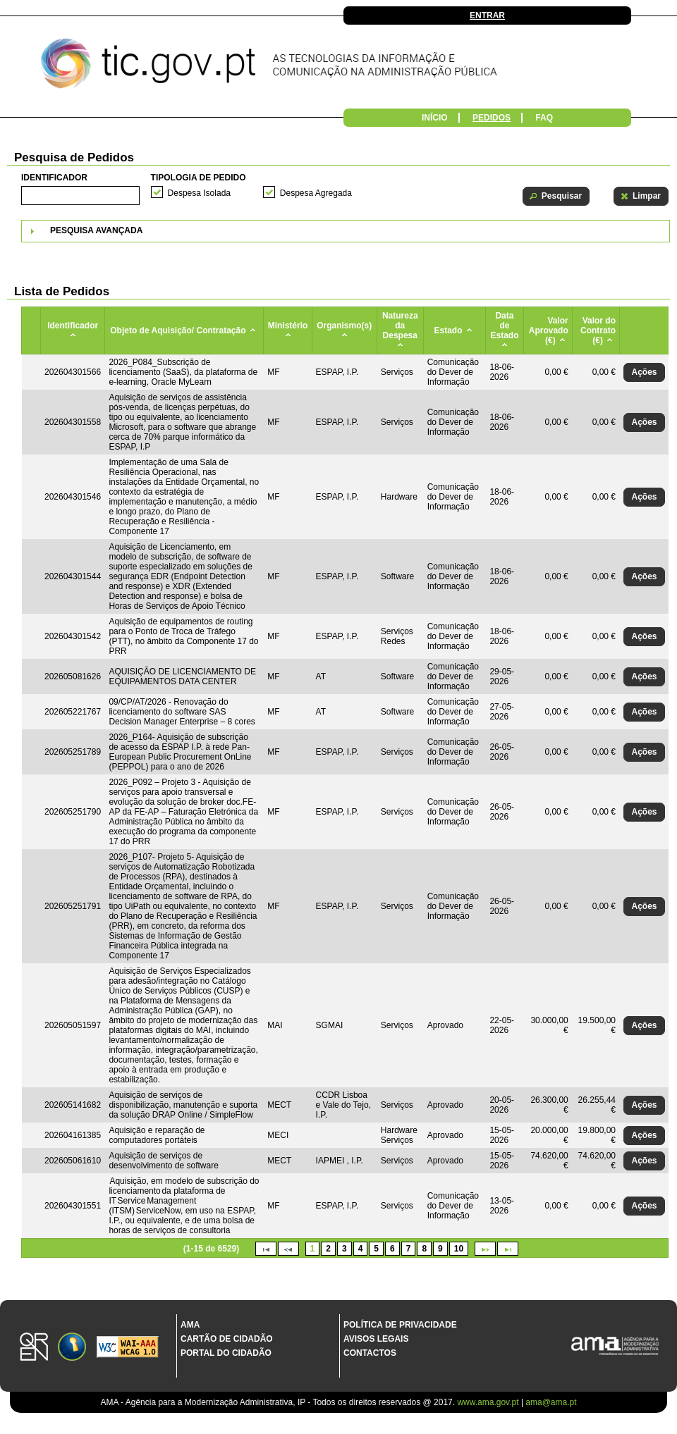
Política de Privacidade (400, 1325)
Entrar (487, 15)
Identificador (54, 178)
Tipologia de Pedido (198, 178)
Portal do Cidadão (226, 1353)
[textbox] (80, 195)
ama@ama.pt (550, 1402)
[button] (556, 196)
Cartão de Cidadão (227, 1339)
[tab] (345, 231)
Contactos (369, 1353)
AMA (190, 1325)
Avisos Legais (375, 1339)
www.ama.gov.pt (488, 1402)
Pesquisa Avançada (96, 230)
